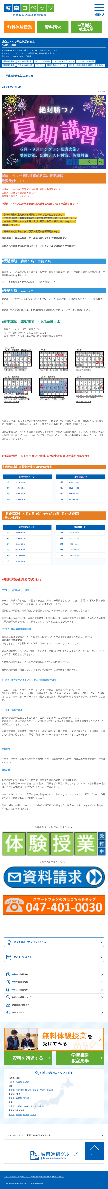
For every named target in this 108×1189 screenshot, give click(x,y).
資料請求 (53, 27)
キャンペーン (15, 1012)
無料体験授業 (19, 27)
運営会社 (35, 1176)
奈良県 (41, 1106)
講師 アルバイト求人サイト (29, 1135)
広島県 (11, 1114)
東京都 (11, 1090)
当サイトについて (57, 1176)
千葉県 (35, 1090)
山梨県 (11, 1098)
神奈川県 (20, 1090)
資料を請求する (28, 1058)
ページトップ (94, 1154)
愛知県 (26, 1098)
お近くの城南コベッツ (19, 997)
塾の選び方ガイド (18, 957)
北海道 (11, 1082)
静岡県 (19, 1098)
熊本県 (26, 1114)
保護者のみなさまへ (18, 1005)
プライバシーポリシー (12, 1176)
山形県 (26, 1082)
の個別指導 (17, 974)
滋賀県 (33, 1106)
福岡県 (19, 1114)
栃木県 (50, 1090)
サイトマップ (26, 1176)
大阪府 (19, 1106)
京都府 (26, 1106)
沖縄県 (33, 1114)
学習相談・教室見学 (86, 27)
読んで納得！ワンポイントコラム (25, 942)
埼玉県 (28, 1090)
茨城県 (43, 1090)
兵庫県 (11, 1106)
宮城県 (19, 1082)
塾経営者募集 (45, 1176)
